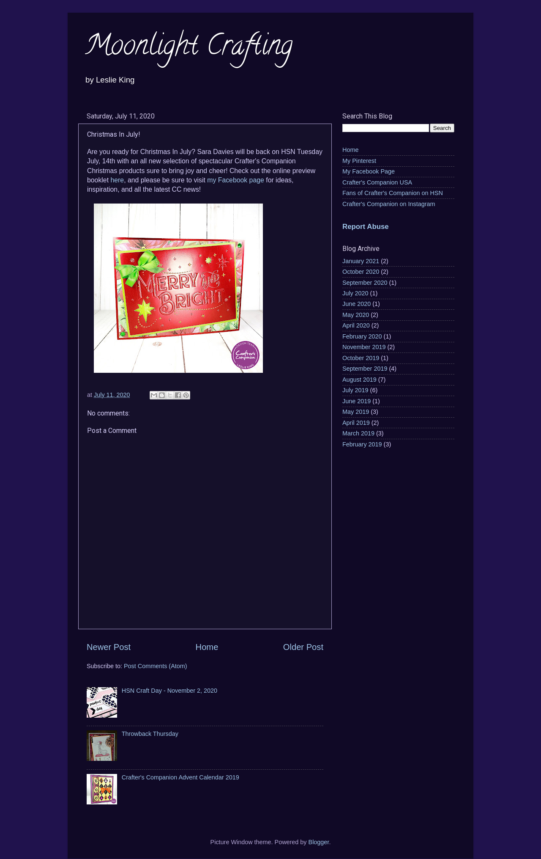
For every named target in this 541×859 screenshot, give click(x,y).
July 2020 (355, 293)
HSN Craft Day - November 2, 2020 (169, 690)
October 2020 (360, 271)
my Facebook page (235, 180)
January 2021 (360, 261)
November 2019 (363, 347)
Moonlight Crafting (188, 48)
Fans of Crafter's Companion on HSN (392, 193)
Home (207, 647)
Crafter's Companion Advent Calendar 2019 (180, 777)
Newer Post (109, 647)
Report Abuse (365, 227)
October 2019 (360, 358)
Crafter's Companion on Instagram (388, 204)
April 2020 (356, 325)
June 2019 (356, 401)
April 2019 (356, 422)
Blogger (319, 842)
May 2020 (355, 314)
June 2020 (356, 303)
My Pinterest (359, 160)
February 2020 (362, 336)
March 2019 (358, 433)
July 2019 (355, 390)
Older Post (303, 647)
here (117, 180)
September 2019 (364, 368)
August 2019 (359, 379)
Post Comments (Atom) (155, 666)
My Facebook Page (368, 171)
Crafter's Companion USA (377, 182)
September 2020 (364, 282)
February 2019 (362, 444)
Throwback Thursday (150, 733)
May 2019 (355, 411)
